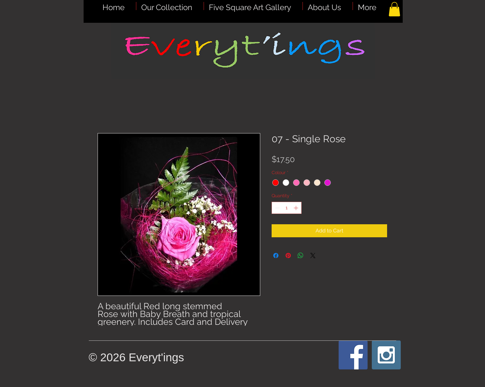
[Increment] (296, 208)
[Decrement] (277, 208)
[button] (253, 6)
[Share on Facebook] (276, 255)
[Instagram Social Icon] (386, 354)
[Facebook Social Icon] (353, 354)
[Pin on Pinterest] (288, 255)
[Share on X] (313, 255)
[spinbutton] (286, 208)
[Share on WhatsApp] (300, 255)
